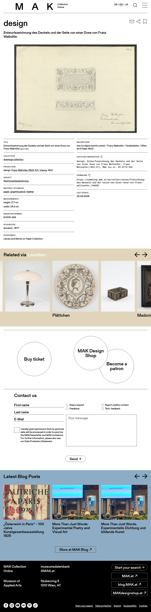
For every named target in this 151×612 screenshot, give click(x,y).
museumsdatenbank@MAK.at (55, 568)
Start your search (129, 567)
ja (126, 4)
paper (6, 191)
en (121, 4)
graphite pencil (17, 191)
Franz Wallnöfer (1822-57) (24, 170)
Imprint (117, 605)
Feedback (75, 408)
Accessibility (130, 605)
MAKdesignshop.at (129, 592)
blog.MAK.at (129, 584)
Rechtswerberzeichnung (16, 181)
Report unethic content (117, 405)
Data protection (103, 605)
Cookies (143, 605)
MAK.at (129, 575)
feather (30, 191)
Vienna (43, 170)
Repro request (77, 405)
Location (37, 254)
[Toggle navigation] (144, 5)
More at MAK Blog (75, 549)
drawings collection (13, 159)
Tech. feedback (112, 408)
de (115, 4)
